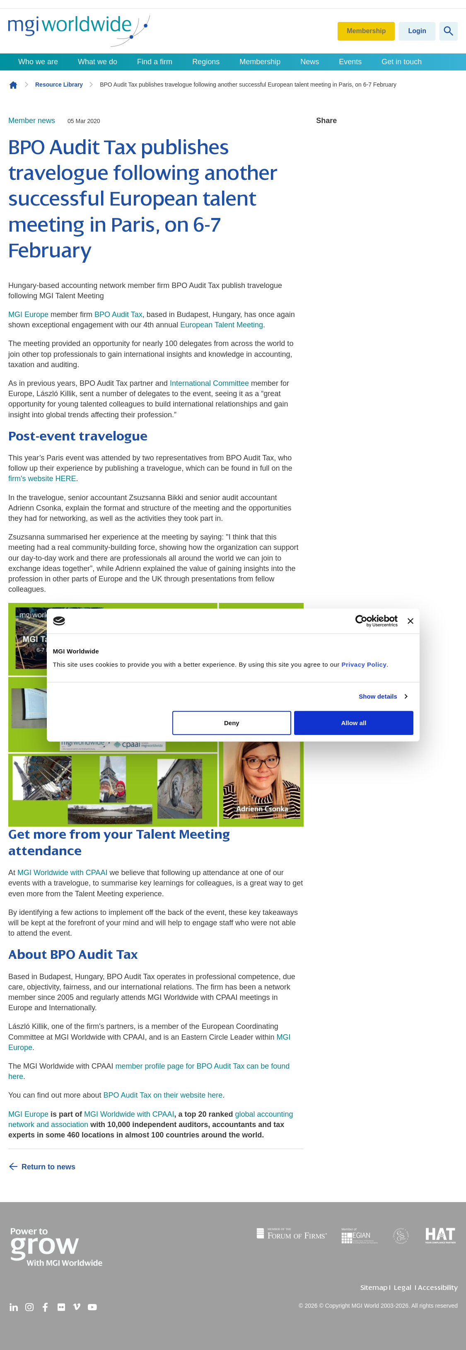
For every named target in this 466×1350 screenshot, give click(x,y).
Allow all (354, 722)
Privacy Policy (364, 664)
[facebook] (45, 1307)
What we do (97, 62)
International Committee (209, 383)
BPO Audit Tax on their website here (163, 1095)
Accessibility (438, 1288)
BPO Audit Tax (118, 314)
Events (350, 62)
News (309, 62)
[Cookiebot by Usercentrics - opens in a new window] (361, 621)
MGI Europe (28, 314)
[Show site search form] (448, 31)
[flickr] (61, 1307)
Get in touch (401, 62)
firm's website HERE (42, 478)
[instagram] (29, 1307)
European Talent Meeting (221, 325)
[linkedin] (13, 1307)
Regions (206, 62)
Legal (402, 1288)
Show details (378, 696)
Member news (31, 120)
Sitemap (373, 1288)
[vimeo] (76, 1307)
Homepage (13, 85)
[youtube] (92, 1307)
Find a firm (154, 62)
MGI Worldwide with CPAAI (62, 873)
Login (417, 30)
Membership (366, 30)
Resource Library (59, 84)
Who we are (38, 62)
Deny (231, 722)
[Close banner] (410, 621)
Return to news (48, 1167)
